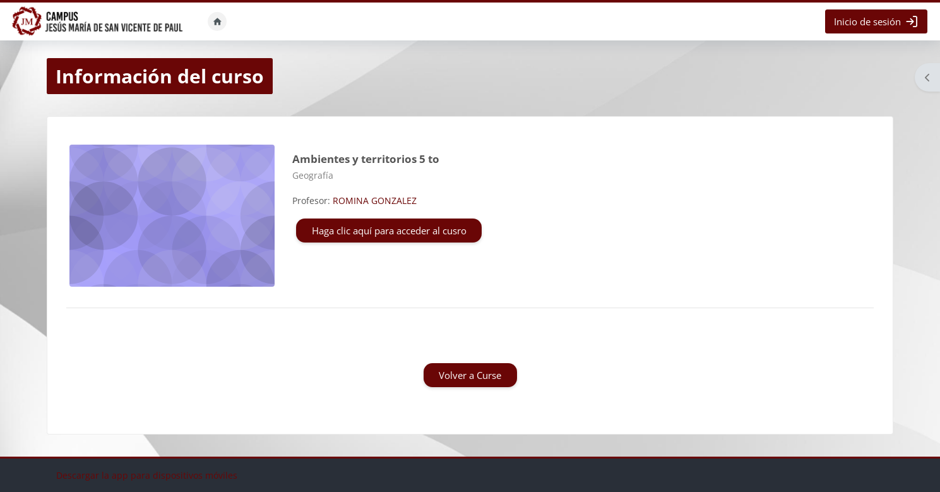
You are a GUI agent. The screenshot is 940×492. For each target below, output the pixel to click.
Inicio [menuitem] (217, 21)
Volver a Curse (470, 375)
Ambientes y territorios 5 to (365, 159)
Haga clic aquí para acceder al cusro (389, 230)
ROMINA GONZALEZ (375, 201)
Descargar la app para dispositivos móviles (146, 475)
